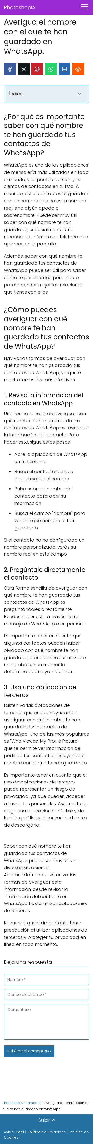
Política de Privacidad (47, 1132)
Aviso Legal (14, 1132)
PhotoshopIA (19, 7)
